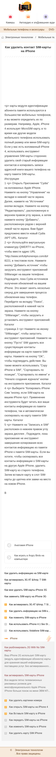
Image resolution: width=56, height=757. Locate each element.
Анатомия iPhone (23, 545)
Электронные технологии (19, 37)
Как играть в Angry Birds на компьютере (29, 557)
